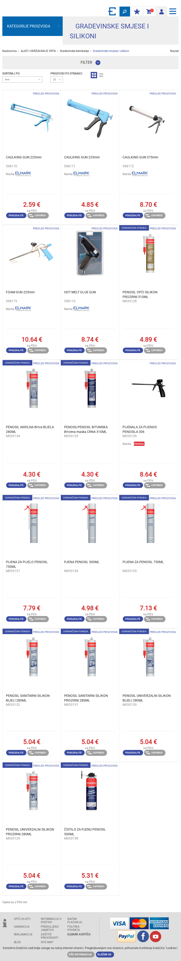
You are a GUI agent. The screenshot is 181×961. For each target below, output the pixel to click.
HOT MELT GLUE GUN (80, 292)
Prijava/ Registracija (160, 10)
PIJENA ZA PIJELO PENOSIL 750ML (27, 564)
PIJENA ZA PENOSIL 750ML (143, 562)
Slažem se (104, 954)
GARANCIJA (21, 926)
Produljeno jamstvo (50, 928)
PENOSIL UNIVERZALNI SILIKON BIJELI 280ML (147, 698)
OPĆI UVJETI (22, 919)
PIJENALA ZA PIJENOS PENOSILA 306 (140, 429)
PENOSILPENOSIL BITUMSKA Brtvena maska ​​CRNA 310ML (86, 429)
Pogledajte (16, 215)
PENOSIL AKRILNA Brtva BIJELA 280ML (30, 429)
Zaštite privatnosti (49, 936)
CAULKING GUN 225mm (23, 157)
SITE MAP (47, 942)
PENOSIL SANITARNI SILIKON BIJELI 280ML (28, 698)
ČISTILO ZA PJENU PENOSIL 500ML (85, 832)
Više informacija (80, 954)
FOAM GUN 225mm (20, 292)
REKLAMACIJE (23, 934)
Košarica (148, 11)
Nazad (174, 51)
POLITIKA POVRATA (73, 928)
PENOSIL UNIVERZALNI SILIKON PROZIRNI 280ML (30, 832)
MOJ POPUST (136, 11)
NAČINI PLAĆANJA (74, 920)
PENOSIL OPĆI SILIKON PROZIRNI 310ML (140, 294)
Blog (17, 942)
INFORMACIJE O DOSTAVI (51, 920)
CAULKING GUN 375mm (140, 157)
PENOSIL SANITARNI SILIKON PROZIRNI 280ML (86, 698)
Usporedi (37, 215)
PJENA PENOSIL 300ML (81, 562)
